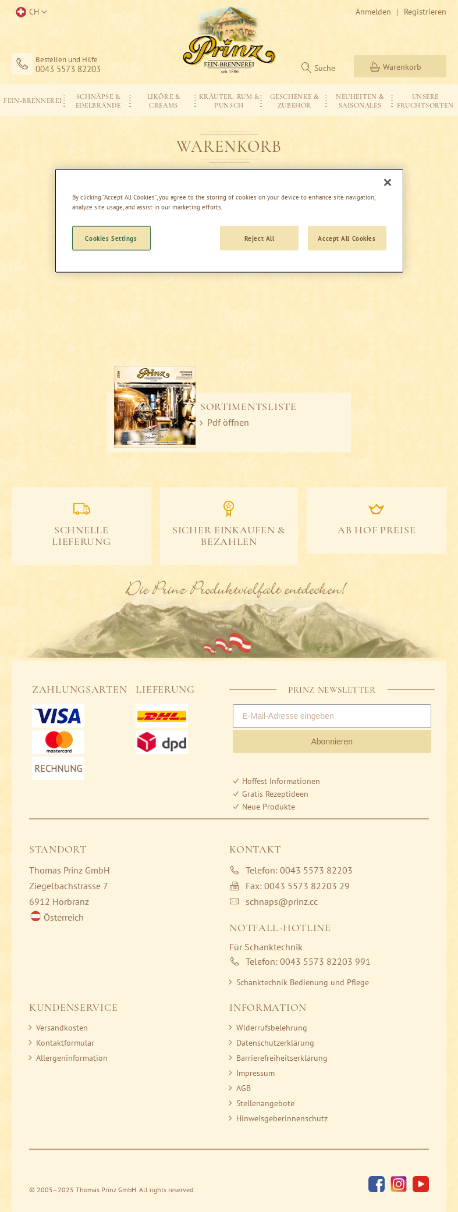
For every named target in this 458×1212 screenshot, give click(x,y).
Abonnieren (332, 741)
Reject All (259, 237)
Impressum (255, 1073)
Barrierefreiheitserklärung (282, 1058)
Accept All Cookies (346, 237)
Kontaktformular (65, 1043)
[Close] (387, 182)
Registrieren (425, 11)
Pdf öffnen (228, 422)
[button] (29, 12)
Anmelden (373, 11)
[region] (229, 220)
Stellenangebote (265, 1103)
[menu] (229, 100)
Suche (324, 68)
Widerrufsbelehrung (271, 1027)
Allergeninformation (72, 1058)
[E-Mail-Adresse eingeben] (332, 716)
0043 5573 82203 (68, 69)
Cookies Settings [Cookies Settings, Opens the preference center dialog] (111, 237)
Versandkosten (62, 1027)
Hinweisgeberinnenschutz (282, 1118)
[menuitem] (32, 100)
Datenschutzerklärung (275, 1043)
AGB (243, 1088)
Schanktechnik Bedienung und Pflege (302, 982)
